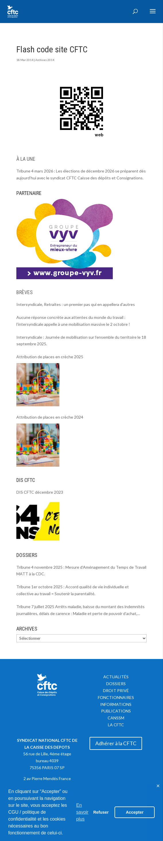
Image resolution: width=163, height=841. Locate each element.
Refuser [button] (101, 812)
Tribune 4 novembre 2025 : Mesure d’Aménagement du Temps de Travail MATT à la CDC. (81, 570)
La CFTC (116, 724)
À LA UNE (25, 159)
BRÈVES (24, 292)
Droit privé (116, 690)
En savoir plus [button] (82, 812)
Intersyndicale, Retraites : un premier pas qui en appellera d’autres (75, 304)
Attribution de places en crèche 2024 (49, 417)
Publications (116, 710)
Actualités (116, 676)
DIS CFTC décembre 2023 (39, 492)
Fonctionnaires (116, 697)
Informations (115, 704)
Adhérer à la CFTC (115, 743)
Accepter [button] (134, 812)
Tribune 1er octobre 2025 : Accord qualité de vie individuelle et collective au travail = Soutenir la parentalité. (72, 590)
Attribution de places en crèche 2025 (49, 356)
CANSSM (116, 717)
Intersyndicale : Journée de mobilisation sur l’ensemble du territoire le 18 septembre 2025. (81, 340)
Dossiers (116, 683)
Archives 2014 (44, 60)
